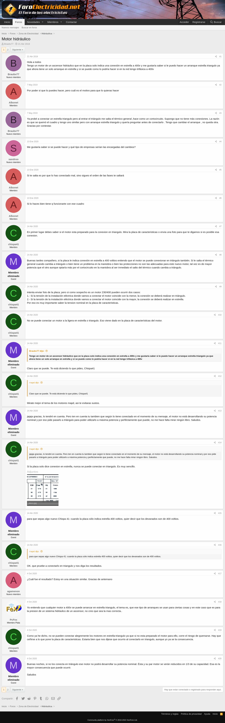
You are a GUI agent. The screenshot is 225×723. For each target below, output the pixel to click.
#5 (220, 170)
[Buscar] (215, 22)
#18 (219, 602)
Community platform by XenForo (112, 720)
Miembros (52, 22)
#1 (220, 56)
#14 (219, 442)
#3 (220, 113)
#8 (220, 255)
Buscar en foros (29, 27)
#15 (219, 513)
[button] (42, 22)
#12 (219, 376)
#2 (220, 85)
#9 (220, 286)
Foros (18, 22)
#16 (219, 545)
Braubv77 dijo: (36, 351)
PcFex (13, 619)
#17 (219, 573)
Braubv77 (9, 44)
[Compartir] (216, 57)
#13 (219, 411)
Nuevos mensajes (10, 27)
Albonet (13, 102)
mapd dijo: (34, 382)
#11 (219, 343)
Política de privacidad (191, 714)
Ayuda (207, 714)
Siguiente (16, 49)
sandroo (13, 159)
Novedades (33, 22)
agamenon (13, 591)
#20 (219, 658)
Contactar (71, 22)
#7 (220, 226)
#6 (220, 198)
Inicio (7, 22)
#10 (219, 315)
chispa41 (13, 244)
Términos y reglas (169, 714)
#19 (219, 630)
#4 (220, 141)
